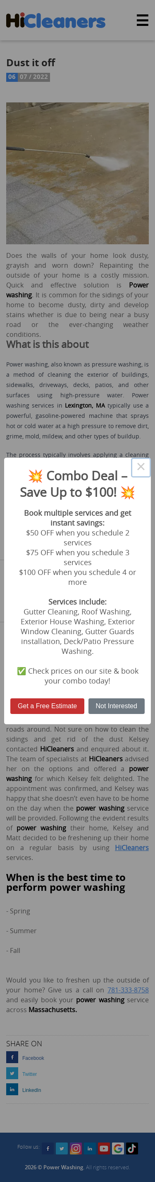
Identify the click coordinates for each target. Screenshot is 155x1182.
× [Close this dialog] (141, 467)
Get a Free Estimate (47, 705)
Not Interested (116, 705)
